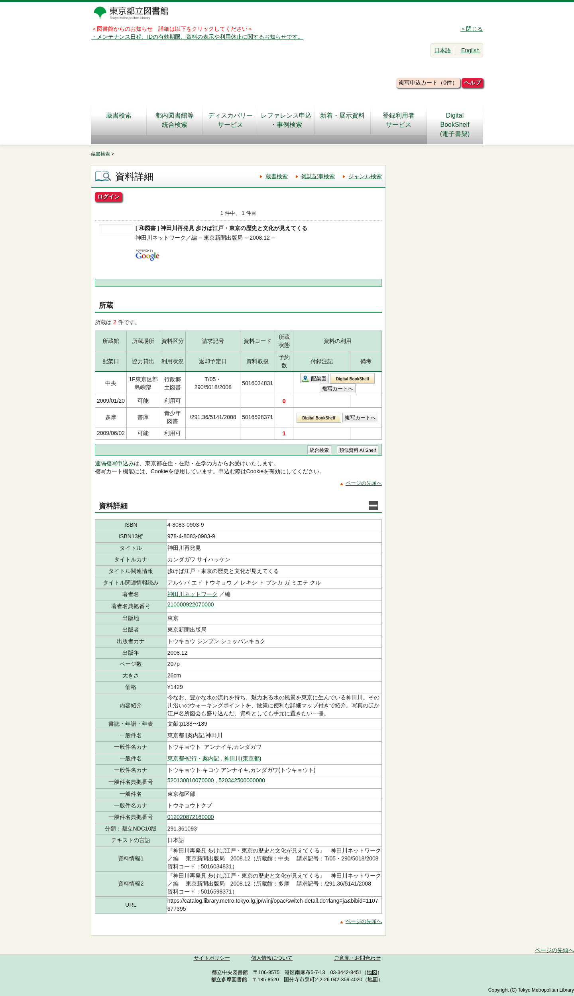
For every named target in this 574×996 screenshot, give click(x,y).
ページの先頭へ (364, 483)
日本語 (442, 50)
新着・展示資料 (342, 120)
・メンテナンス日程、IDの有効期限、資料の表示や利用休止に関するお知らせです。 (197, 36)
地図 (372, 972)
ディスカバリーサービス (230, 120)
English (470, 50)
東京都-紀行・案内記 (193, 758)
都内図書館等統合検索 (174, 120)
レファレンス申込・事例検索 (286, 120)
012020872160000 (190, 817)
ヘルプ (472, 82)
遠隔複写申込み (114, 463)
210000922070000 (190, 604)
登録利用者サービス (399, 120)
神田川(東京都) (242, 758)
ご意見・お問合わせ (357, 958)
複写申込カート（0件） (428, 82)
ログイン (108, 196)
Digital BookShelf (352, 379)
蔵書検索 (119, 120)
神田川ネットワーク (192, 594)
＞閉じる (471, 29)
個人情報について (272, 958)
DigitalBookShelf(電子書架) (455, 124)
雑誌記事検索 (318, 176)
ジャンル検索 (365, 176)
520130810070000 (190, 780)
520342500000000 (241, 780)
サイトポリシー (212, 958)
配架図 (318, 379)
